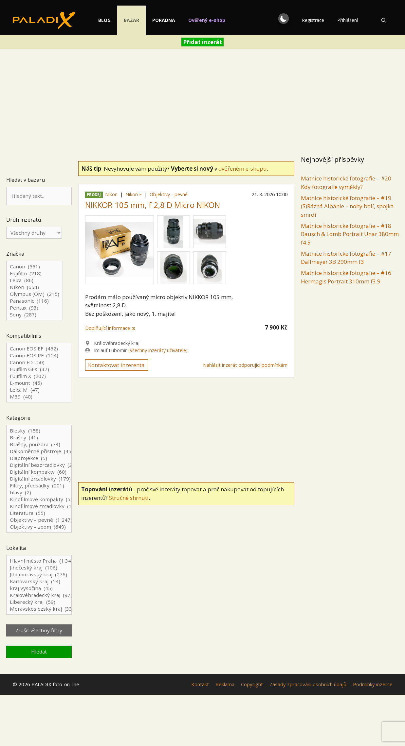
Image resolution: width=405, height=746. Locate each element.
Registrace (313, 20)
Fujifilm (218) (34, 273)
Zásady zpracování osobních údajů (307, 684)
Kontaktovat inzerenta (116, 365)
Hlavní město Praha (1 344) (39, 560)
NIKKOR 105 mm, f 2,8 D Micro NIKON (152, 204)
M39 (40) (38, 396)
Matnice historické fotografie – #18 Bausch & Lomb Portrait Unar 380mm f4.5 (350, 234)
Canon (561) (34, 266)
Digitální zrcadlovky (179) (39, 478)
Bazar (138, 20)
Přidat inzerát (202, 42)
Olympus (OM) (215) (34, 294)
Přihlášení (347, 20)
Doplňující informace (107, 328)
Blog (111, 20)
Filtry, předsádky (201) (39, 485)
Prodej (94, 194)
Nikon (111, 194)
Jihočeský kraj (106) (39, 567)
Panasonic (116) (34, 300)
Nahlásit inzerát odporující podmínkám (245, 365)
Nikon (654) (34, 287)
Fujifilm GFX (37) (38, 369)
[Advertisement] (202, 103)
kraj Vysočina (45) (39, 588)
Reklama (224, 684)
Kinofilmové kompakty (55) (39, 499)
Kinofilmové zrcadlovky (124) (39, 506)
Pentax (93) (34, 307)
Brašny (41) (39, 437)
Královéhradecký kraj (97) (39, 595)
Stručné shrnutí (129, 497)
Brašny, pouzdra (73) (39, 444)
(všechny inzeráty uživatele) (158, 350)
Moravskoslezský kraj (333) (39, 608)
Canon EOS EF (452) (38, 348)
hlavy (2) (39, 492)
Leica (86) (34, 280)
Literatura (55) (39, 513)
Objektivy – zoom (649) (39, 526)
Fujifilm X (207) (38, 376)
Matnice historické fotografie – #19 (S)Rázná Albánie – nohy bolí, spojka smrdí (347, 206)
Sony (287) (34, 314)
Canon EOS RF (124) (38, 355)
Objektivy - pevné (169, 194)
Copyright (252, 684)
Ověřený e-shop (213, 20)
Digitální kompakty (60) (39, 471)
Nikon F (133, 194)
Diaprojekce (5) (39, 458)
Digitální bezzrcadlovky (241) (39, 465)
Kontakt (200, 684)
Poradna (170, 20)
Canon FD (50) (38, 362)
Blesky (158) (39, 430)
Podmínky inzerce (373, 684)
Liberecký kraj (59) (39, 602)
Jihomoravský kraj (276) (39, 574)
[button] (283, 18)
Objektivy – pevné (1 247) (39, 520)
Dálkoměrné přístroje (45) (39, 451)
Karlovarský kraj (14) (39, 581)
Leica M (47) (38, 389)
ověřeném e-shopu (242, 168)
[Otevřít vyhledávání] (384, 20)
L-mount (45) (38, 383)
